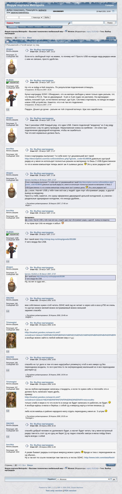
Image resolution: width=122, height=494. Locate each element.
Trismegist (11, 322)
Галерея (109, 5)
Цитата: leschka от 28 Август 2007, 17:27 (40, 180)
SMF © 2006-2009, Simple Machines (70, 487)
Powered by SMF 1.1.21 (47, 487)
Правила (38, 27)
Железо (69, 31)
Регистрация (55, 27)
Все (24, 38)
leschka (10, 148)
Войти (45, 27)
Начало (13, 27)
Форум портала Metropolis (16, 31)
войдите (42, 10)
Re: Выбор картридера (42, 49)
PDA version (70, 490)
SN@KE (10, 298)
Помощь (22, 27)
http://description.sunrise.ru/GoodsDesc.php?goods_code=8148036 (58, 158)
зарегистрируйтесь (20, 12)
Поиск (30, 27)
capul (88, 31)
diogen (9, 49)
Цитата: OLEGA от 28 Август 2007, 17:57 (40, 274)
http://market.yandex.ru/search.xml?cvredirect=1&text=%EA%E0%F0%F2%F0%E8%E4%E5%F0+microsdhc (59, 398)
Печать (111, 38)
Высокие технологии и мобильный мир (46, 31)
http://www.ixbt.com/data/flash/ (99, 457)
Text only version (54, 490)
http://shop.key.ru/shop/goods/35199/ (58, 239)
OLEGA (94, 31)
